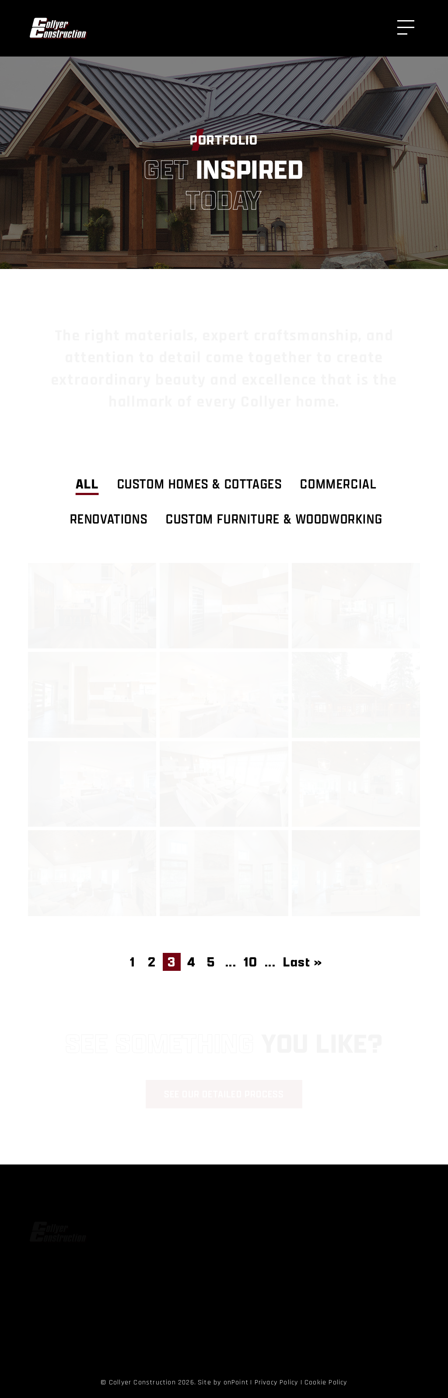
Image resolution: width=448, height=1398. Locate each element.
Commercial (338, 484)
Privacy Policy (276, 1382)
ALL (87, 484)
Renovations (109, 519)
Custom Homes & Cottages (199, 484)
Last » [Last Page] (302, 961)
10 (250, 961)
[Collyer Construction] (58, 28)
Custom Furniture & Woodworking (274, 519)
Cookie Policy (325, 1382)
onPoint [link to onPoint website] (236, 1382)
